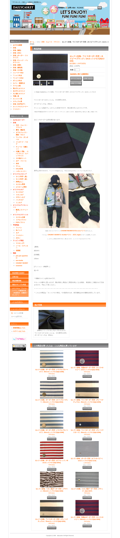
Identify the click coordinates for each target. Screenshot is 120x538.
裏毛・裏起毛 (20, 130)
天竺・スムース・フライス (50, 42)
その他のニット (21, 158)
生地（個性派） (18, 67)
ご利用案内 (60, 8)
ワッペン (19, 228)
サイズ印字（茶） (22, 179)
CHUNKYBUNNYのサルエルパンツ (73, 231)
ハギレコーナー (21, 171)
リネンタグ (19, 195)
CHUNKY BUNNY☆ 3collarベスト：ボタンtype (64, 235)
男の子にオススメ (19, 88)
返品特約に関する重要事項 (79, 74)
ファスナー (17, 109)
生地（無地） (17, 50)
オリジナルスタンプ (20, 174)
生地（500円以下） (19, 104)
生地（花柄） (17, 65)
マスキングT (20, 243)
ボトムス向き (17, 80)
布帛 (17, 163)
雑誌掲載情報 (16, 281)
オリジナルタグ (18, 189)
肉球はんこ (19, 182)
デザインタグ (20, 197)
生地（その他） (18, 70)
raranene (19, 265)
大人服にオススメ (19, 93)
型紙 (14, 253)
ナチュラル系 (17, 101)
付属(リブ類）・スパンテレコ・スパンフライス (22, 154)
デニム (18, 166)
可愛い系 (16, 96)
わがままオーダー (19, 120)
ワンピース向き (18, 78)
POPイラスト (20, 222)
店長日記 (15, 277)
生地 (14, 48)
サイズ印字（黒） (22, 176)
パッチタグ (19, 200)
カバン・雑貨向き (19, 83)
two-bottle (19, 260)
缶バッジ (19, 230)
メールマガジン (17, 302)
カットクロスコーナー (20, 106)
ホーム (32, 42)
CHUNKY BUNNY (22, 263)
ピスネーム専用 (21, 187)
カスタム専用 (20, 184)
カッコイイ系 (17, 99)
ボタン (18, 238)
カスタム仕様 (20, 217)
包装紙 (18, 250)
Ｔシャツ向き (17, 75)
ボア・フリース (21, 161)
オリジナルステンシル (20, 215)
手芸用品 (16, 225)
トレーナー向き (18, 73)
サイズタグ (19, 192)
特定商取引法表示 (18, 273)
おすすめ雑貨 (17, 45)
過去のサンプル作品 (19, 284)
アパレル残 (17, 86)
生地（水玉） (17, 53)
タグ (17, 233)
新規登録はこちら (19, 328)
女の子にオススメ (19, 91)
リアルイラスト (21, 220)
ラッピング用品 (18, 240)
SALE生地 (19, 169)
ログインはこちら (19, 331)
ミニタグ (19, 202)
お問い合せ (71, 8)
